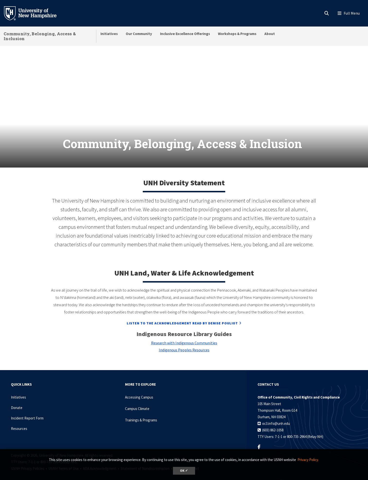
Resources (19, 422)
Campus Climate (137, 402)
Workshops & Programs (237, 33)
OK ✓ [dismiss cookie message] (184, 471)
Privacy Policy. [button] (308, 459)
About (269, 33)
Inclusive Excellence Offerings (185, 33)
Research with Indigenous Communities (184, 336)
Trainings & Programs (141, 413)
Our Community (139, 33)
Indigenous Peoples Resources (184, 343)
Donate (16, 401)
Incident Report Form (27, 411)
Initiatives (109, 33)
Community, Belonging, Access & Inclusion (40, 36)
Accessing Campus (139, 390)
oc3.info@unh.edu (276, 417)
